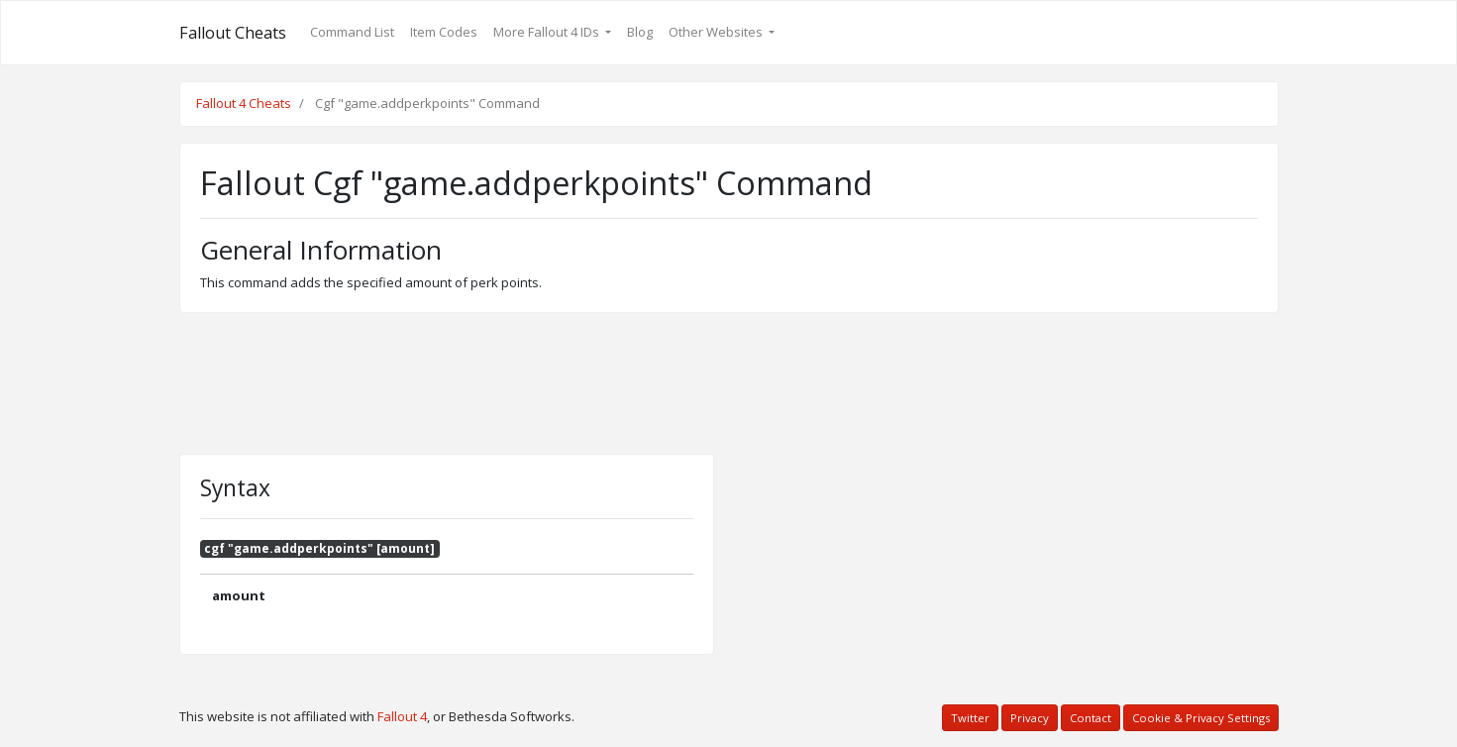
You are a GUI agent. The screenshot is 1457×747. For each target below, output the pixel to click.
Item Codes (443, 32)
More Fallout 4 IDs (547, 32)
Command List (352, 32)
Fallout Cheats (232, 33)
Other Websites (717, 32)
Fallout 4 (402, 716)
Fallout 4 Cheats (243, 103)
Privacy (1029, 717)
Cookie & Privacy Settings (1201, 717)
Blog (640, 32)
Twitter (970, 717)
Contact (1090, 717)
